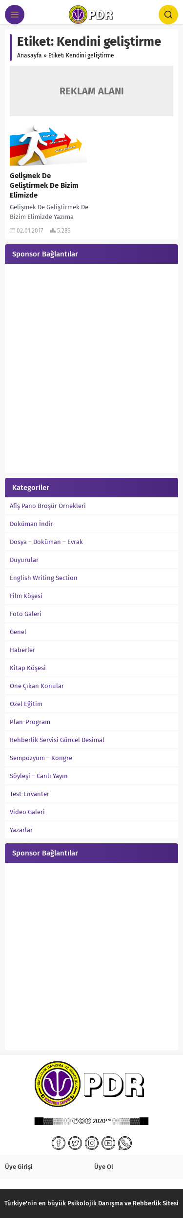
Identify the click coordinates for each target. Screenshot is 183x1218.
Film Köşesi (26, 596)
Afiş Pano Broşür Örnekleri (48, 505)
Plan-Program (30, 722)
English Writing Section (44, 578)
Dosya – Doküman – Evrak (46, 541)
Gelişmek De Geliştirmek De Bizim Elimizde (44, 185)
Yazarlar (21, 830)
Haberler (22, 650)
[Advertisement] (91, 369)
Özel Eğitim (26, 704)
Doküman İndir (31, 523)
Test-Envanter (29, 794)
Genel (18, 632)
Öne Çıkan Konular (37, 686)
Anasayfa (29, 55)
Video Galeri (27, 812)
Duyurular (24, 560)
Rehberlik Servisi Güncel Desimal (57, 740)
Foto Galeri (25, 614)
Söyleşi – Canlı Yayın (39, 776)
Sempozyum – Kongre (41, 758)
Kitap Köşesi (28, 668)
